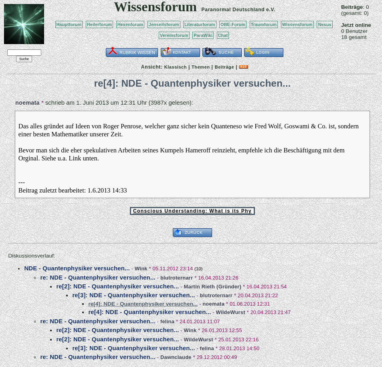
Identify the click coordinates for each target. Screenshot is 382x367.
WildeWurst (230, 312)
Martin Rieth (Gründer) (212, 287)
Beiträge (224, 67)
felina (167, 321)
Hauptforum (69, 24)
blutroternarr (176, 278)
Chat (223, 35)
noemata (27, 102)
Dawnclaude (176, 357)
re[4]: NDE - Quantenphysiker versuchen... (149, 311)
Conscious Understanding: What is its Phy (192, 211)
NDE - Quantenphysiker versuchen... (77, 268)
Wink (141, 269)
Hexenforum (130, 24)
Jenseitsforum (164, 24)
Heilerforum (99, 24)
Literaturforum (199, 24)
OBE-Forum (232, 24)
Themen (201, 67)
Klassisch (175, 67)
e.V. (270, 9)
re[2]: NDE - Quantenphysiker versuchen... (117, 286)
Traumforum (264, 24)
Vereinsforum (174, 35)
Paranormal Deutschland (233, 9)
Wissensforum (297, 24)
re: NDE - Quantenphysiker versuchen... (97, 277)
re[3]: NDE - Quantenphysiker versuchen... (133, 295)
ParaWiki (203, 35)
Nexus (324, 24)
